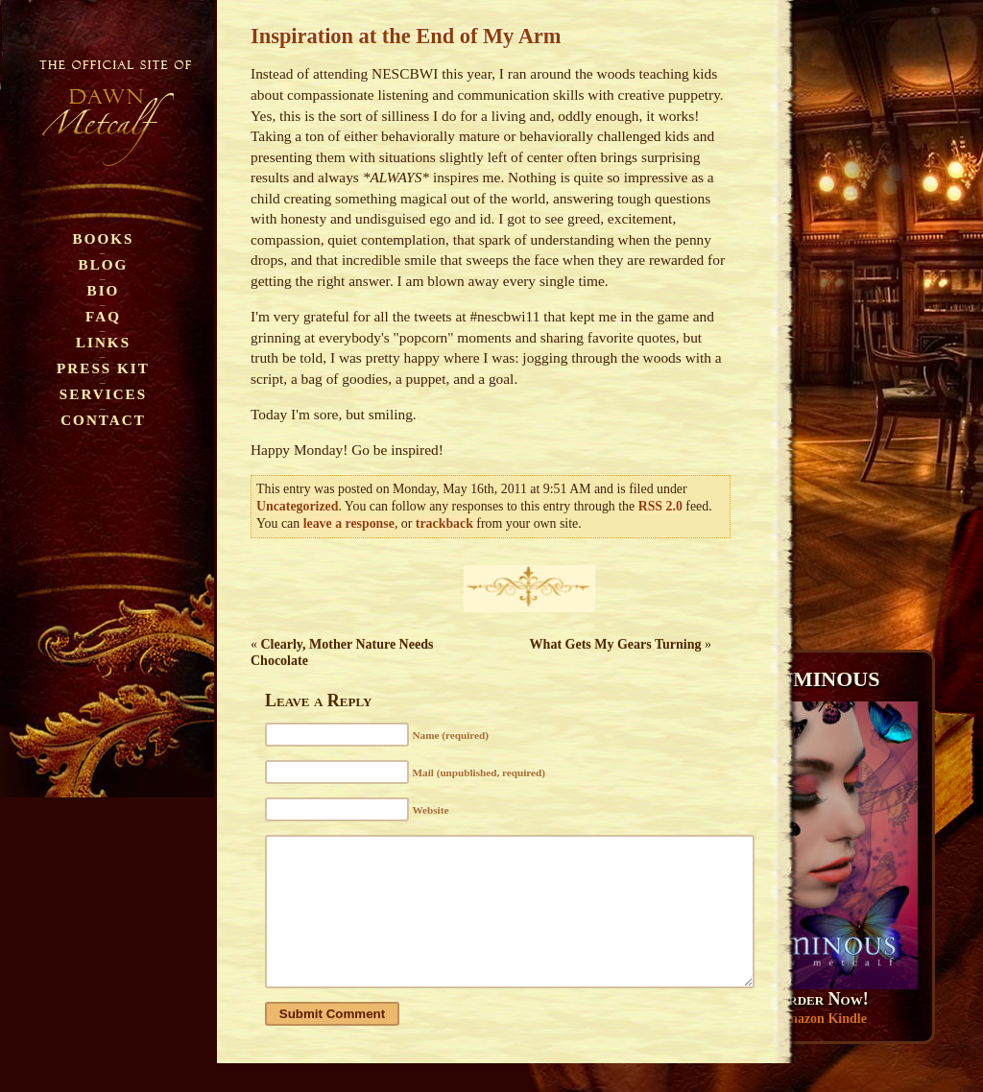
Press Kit (103, 368)
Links (103, 342)
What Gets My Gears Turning (616, 644)
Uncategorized (297, 506)
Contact (103, 420)
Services (103, 394)
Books (103, 238)
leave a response (349, 523)
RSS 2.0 (660, 506)
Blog (104, 264)
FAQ (103, 316)
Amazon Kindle (822, 1018)
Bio (103, 290)
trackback (444, 523)
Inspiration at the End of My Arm (406, 36)
